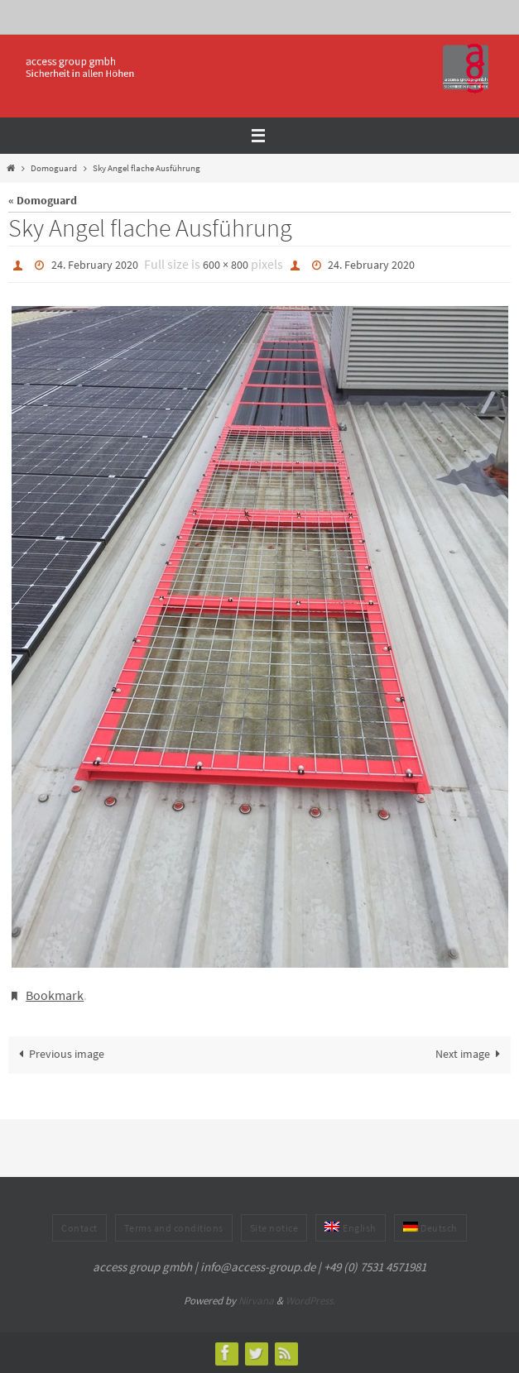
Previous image (58, 1054)
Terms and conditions (173, 1228)
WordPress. (310, 1301)
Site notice (274, 1228)
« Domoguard (42, 201)
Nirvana (256, 1301)
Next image (470, 1054)
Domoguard (54, 168)
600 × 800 (225, 264)
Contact (79, 1228)
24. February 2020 (94, 264)
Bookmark (55, 995)
